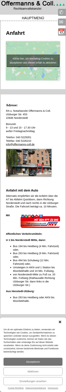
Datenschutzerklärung (35, 388)
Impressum (53, 388)
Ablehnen (33, 371)
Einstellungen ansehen (33, 381)
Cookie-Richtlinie (16, 388)
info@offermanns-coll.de (20, 144)
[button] (60, 322)
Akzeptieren (33, 361)
